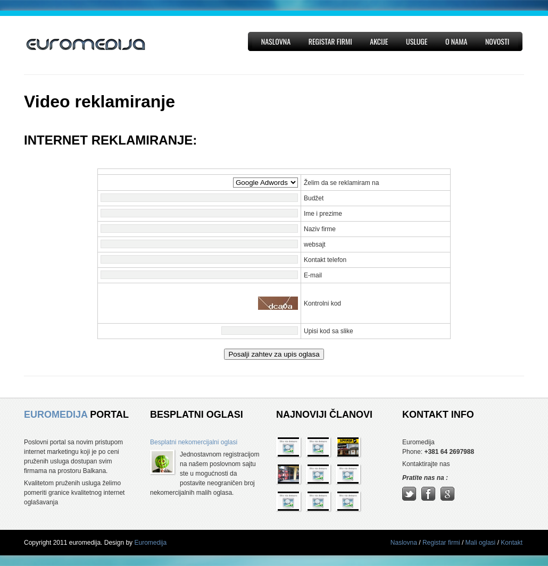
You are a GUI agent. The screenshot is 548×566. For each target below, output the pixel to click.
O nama (456, 41)
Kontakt (511, 542)
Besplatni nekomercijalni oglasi (193, 442)
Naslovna (275, 41)
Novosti (497, 41)
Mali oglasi (481, 542)
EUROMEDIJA (55, 414)
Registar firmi (330, 41)
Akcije (379, 41)
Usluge (416, 41)
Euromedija (150, 542)
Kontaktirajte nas (426, 464)
